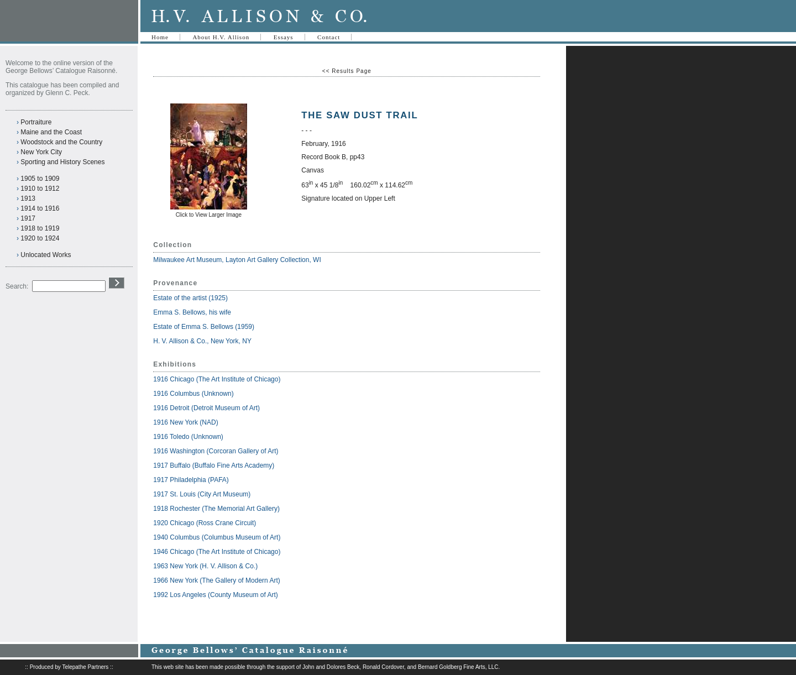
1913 (27, 198)
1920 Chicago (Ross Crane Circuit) (204, 523)
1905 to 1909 (39, 178)
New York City (41, 152)
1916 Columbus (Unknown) (193, 393)
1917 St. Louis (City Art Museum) (201, 494)
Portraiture (35, 122)
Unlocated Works (45, 255)
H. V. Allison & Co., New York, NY (203, 341)
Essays (284, 37)
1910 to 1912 (39, 188)
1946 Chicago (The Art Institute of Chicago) (216, 552)
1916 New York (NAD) (185, 422)
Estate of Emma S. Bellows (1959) (203, 327)
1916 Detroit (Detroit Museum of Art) (206, 408)
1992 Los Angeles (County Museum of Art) (215, 595)
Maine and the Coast (51, 132)
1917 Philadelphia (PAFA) (191, 480)
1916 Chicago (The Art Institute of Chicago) (216, 379)
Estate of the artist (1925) (190, 298)
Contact (328, 37)
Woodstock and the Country (61, 142)
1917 (27, 218)
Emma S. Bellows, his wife (193, 312)
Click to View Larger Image (209, 215)
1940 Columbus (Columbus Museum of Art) (216, 537)
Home (160, 37)
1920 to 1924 (39, 238)
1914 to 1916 (39, 208)
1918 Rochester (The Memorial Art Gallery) (216, 508)
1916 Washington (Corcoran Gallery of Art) (215, 451)
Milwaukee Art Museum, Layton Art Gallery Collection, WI (237, 260)
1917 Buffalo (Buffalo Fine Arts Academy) (213, 465)
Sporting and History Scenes (62, 162)
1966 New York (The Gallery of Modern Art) (216, 580)
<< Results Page (346, 71)
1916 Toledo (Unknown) (188, 437)
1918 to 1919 (39, 228)
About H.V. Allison (220, 37)
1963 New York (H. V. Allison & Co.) (205, 566)
